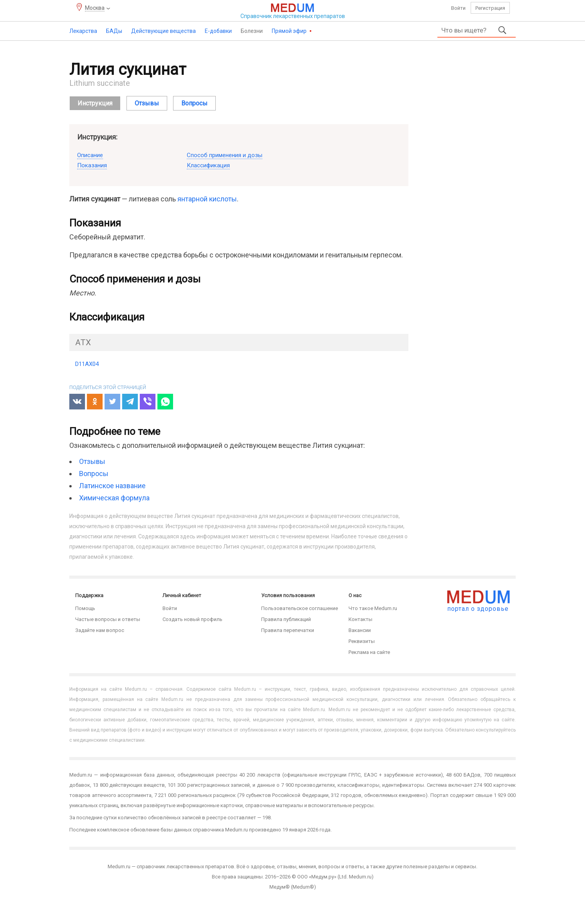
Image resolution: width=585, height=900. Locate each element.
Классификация (208, 165)
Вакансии (359, 630)
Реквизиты (361, 641)
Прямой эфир (290, 31)
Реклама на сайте (369, 652)
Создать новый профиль (192, 619)
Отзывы (92, 461)
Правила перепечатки (287, 630)
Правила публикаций (286, 619)
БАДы (114, 31)
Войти (458, 8)
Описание (90, 155)
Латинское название (112, 486)
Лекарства (83, 31)
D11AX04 (87, 364)
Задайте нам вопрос (99, 630)
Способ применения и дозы (224, 155)
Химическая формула (114, 498)
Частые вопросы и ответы (107, 619)
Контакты (360, 619)
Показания (92, 165)
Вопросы (93, 473)
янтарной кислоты (207, 199)
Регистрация (490, 8)
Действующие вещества (163, 31)
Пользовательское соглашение (299, 608)
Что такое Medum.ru (372, 608)
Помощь (85, 608)
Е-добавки (218, 31)
